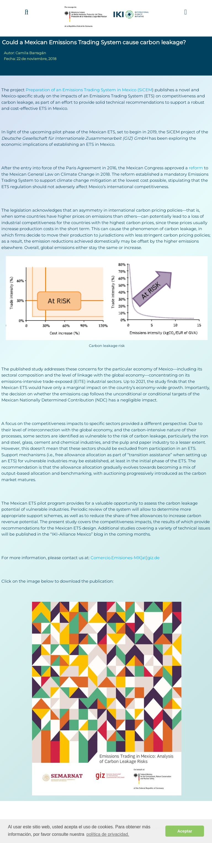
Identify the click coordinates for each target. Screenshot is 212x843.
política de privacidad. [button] (107, 834)
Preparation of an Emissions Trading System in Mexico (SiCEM (89, 89)
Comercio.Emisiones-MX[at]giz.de (125, 557)
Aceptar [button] (184, 831)
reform (196, 167)
